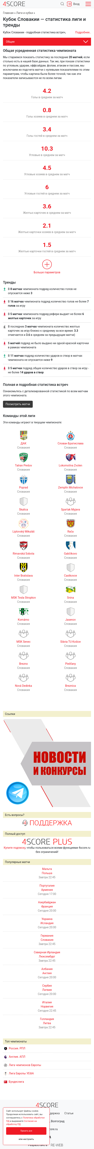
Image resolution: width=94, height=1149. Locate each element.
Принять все (26, 1131)
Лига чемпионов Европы (22, 1065)
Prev (8, 763)
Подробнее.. (83, 32)
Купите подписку (15, 847)
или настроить (26, 1139)
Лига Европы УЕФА (19, 1073)
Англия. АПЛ (14, 1056)
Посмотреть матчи (18, 404)
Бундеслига (14, 1081)
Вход (73, 4)
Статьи (68, 1113)
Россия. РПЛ (14, 1048)
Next (86, 763)
